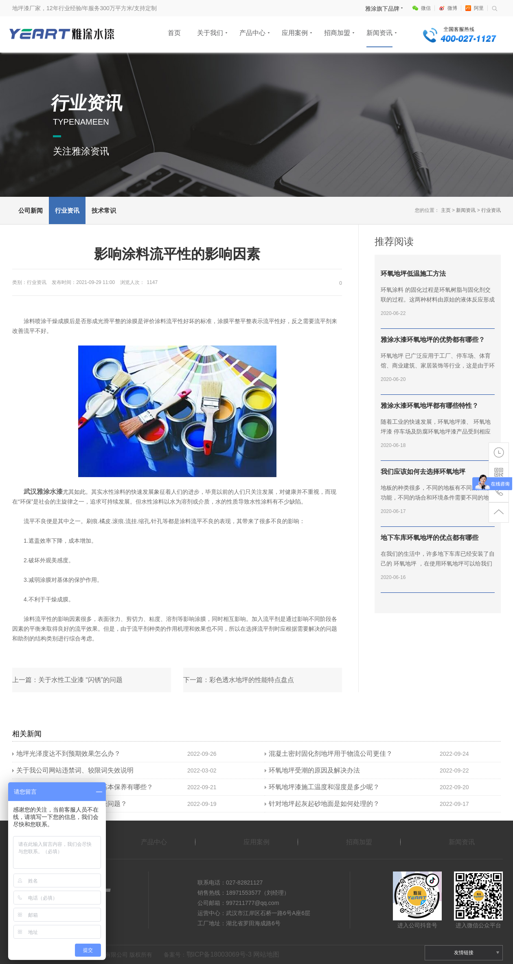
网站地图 (266, 954)
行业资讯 (67, 210)
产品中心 (252, 32)
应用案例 (295, 32)
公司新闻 (30, 210)
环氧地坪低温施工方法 (413, 273)
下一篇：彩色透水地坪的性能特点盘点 (238, 679)
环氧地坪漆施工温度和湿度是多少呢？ (324, 787)
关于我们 (210, 32)
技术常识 (104, 210)
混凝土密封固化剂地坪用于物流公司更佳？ (330, 753)
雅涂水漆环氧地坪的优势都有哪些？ (433, 339)
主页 (446, 210)
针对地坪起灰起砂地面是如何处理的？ (324, 803)
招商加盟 (337, 32)
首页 (174, 32)
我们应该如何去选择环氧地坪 (423, 471)
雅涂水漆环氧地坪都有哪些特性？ (429, 405)
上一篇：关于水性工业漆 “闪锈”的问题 (67, 679)
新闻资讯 (379, 32)
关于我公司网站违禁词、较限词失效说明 (75, 770)
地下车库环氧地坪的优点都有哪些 (429, 537)
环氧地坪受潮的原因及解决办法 (314, 770)
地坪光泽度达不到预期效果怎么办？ (68, 753)
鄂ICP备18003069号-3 (219, 954)
